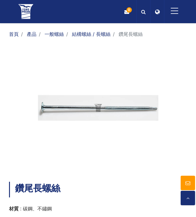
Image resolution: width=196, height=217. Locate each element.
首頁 (14, 34)
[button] (143, 11)
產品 (31, 34)
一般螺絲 (54, 34)
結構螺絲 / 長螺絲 (91, 34)
